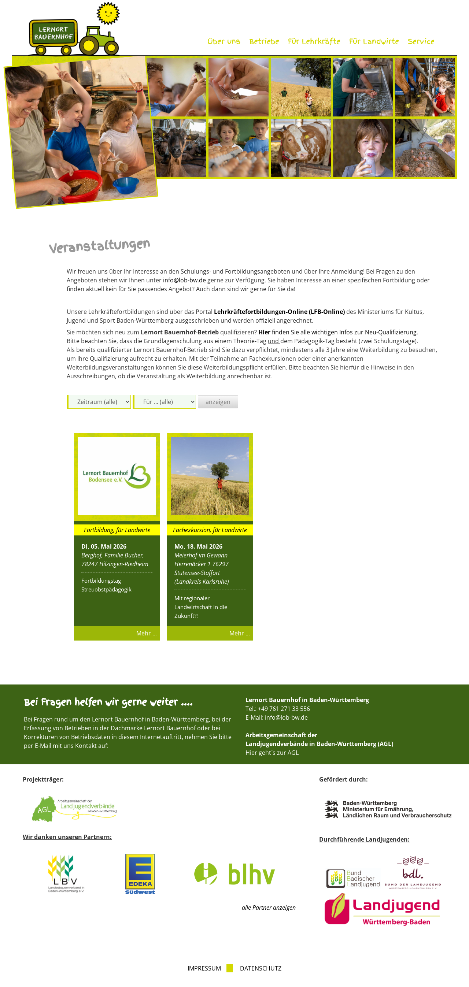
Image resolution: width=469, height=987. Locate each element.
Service (421, 42)
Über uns (223, 42)
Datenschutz (260, 968)
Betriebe (264, 42)
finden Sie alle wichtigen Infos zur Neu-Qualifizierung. (338, 332)
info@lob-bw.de (184, 280)
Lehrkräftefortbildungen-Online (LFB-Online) (279, 312)
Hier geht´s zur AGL (272, 753)
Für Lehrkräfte (314, 42)
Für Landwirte (374, 42)
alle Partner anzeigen (269, 907)
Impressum (204, 968)
